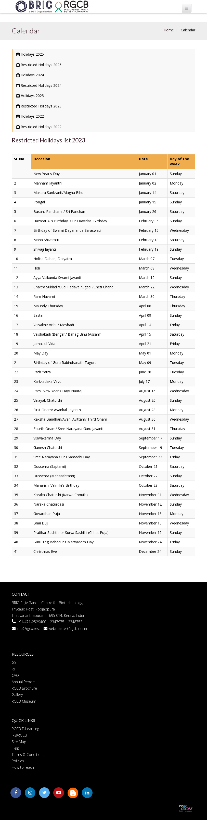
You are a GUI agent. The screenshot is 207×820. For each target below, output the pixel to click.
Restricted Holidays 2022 (38, 126)
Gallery (17, 694)
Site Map (19, 741)
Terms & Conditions (28, 754)
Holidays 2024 (30, 74)
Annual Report (23, 681)
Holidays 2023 (30, 95)
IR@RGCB (19, 735)
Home (169, 30)
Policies (18, 760)
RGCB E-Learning (25, 728)
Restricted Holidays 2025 (38, 64)
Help (15, 748)
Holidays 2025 (30, 54)
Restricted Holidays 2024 (38, 85)
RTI (14, 669)
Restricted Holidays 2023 (38, 106)
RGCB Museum (24, 701)
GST (15, 662)
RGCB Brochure (24, 688)
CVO (15, 675)
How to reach (23, 767)
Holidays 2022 (30, 116)
